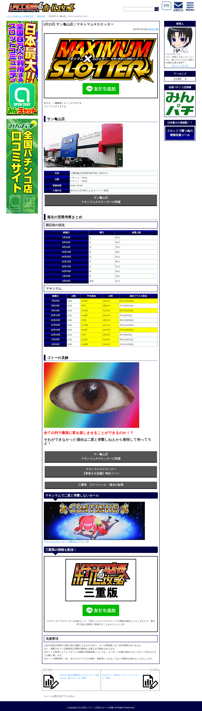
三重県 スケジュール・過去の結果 (101, 484)
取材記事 (153, 29)
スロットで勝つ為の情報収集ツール (180, 133)
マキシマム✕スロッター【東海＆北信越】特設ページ (100, 471)
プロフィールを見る (179, 65)
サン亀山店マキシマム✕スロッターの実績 (101, 200)
